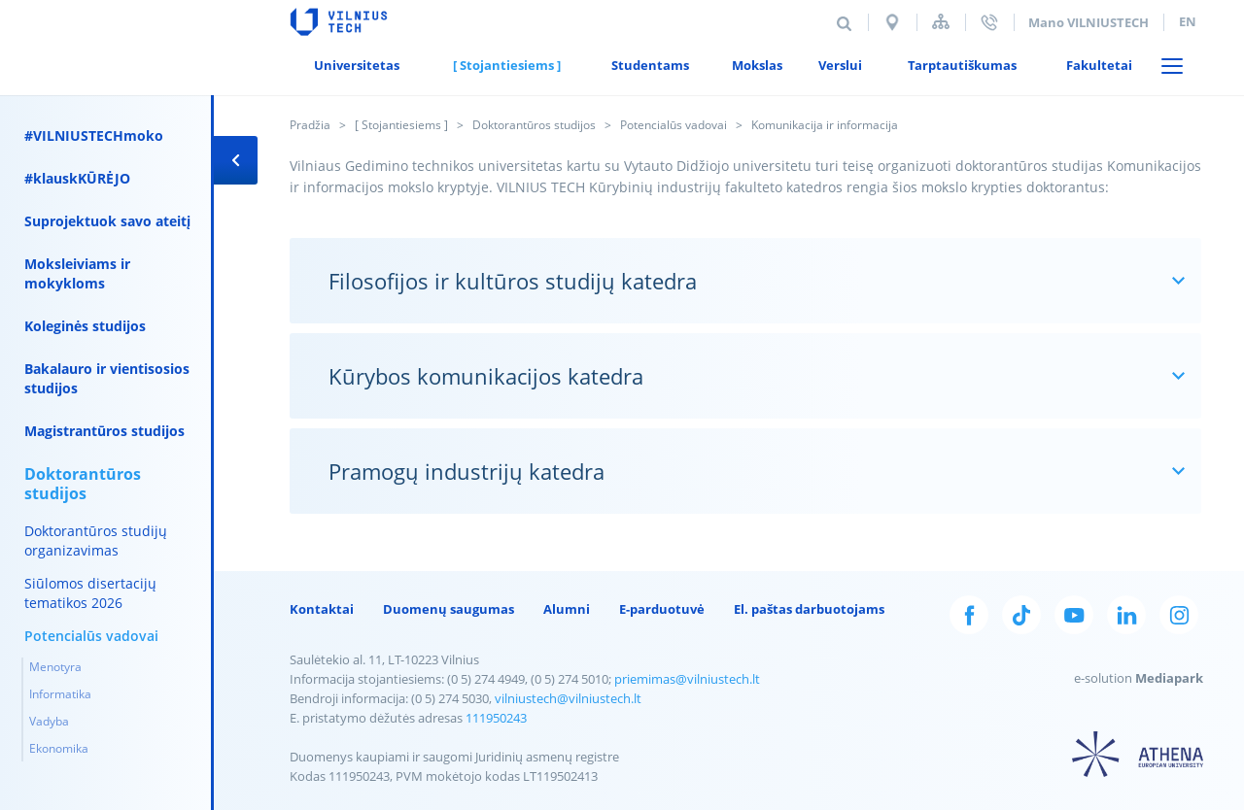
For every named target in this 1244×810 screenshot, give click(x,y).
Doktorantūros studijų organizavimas (95, 540)
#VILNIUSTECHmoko (93, 135)
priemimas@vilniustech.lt (687, 679)
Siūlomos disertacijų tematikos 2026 (90, 593)
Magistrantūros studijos (104, 431)
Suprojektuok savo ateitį (107, 221)
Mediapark (1169, 678)
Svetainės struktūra (940, 22)
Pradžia (310, 125)
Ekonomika (58, 748)
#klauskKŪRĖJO (77, 178)
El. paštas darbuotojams (809, 609)
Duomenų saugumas (448, 609)
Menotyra (55, 666)
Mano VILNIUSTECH (1088, 22)
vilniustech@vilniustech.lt (568, 698)
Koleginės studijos (85, 326)
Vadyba (49, 721)
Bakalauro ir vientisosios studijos (107, 378)
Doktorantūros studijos (534, 125)
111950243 (496, 717)
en (1187, 21)
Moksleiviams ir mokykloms (77, 273)
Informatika (60, 694)
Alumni (566, 609)
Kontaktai (322, 609)
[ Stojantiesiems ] (401, 125)
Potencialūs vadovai (673, 125)
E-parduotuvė (662, 609)
